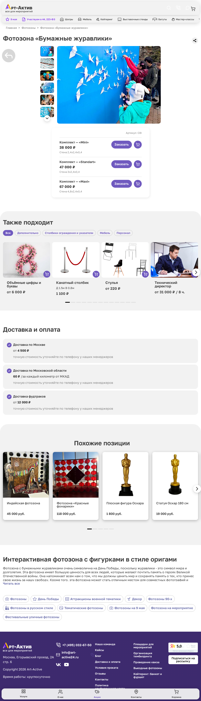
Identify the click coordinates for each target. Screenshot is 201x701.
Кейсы (99, 650)
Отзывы (100, 673)
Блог (98, 656)
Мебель (105, 233)
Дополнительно (27, 233)
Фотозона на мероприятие (172, 608)
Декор (134, 599)
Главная (11, 27)
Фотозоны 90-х (160, 599)
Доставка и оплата (107, 661)
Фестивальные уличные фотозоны (32, 617)
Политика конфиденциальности (110, 687)
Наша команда (105, 644)
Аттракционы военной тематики (93, 599)
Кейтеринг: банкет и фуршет (147, 675)
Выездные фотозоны (147, 668)
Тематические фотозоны (81, 608)
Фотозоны (15, 599)
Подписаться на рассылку (183, 659)
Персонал (123, 233)
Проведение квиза (146, 662)
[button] (47, 118)
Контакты (101, 679)
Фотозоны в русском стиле (29, 608)
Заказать (121, 144)
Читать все (11, 583)
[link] (183, 647)
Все (8, 233)
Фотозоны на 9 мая (127, 608)
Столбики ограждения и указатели (69, 233)
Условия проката (106, 667)
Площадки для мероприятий (143, 646)
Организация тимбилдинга (142, 655)
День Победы (46, 599)
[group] (109, 85)
